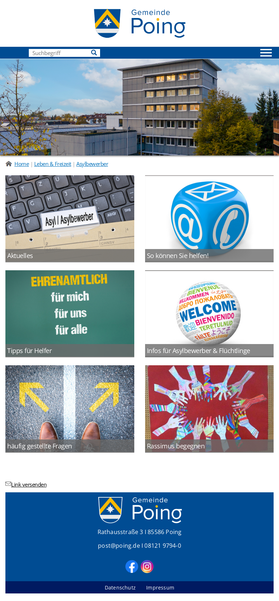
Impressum (160, 587)
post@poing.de (119, 546)
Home (21, 163)
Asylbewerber (92, 163)
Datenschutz (121, 587)
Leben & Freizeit (52, 163)
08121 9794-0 (162, 546)
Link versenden (25, 484)
